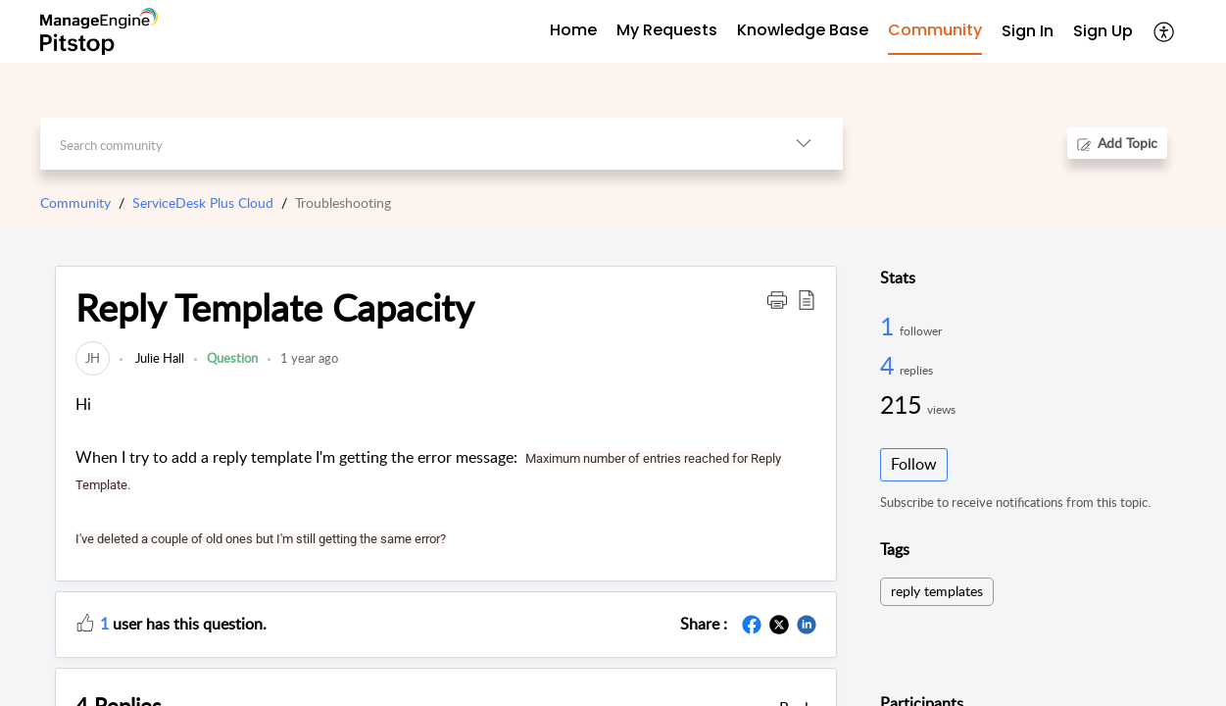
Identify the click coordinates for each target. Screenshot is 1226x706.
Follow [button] (914, 464)
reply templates (937, 590)
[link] (92, 358)
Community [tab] (935, 30)
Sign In (1028, 31)
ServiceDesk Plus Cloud (202, 202)
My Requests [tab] (666, 30)
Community (75, 202)
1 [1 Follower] (890, 325)
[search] (402, 144)
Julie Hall (158, 358)
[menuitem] (1027, 32)
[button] (1165, 31)
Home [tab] (573, 30)
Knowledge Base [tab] (802, 30)
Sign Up (1103, 31)
